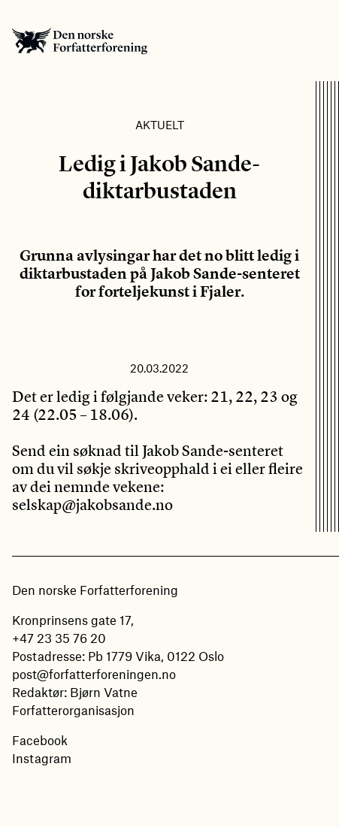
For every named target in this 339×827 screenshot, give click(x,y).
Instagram (41, 757)
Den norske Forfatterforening (79, 40)
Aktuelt (159, 124)
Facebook (40, 739)
